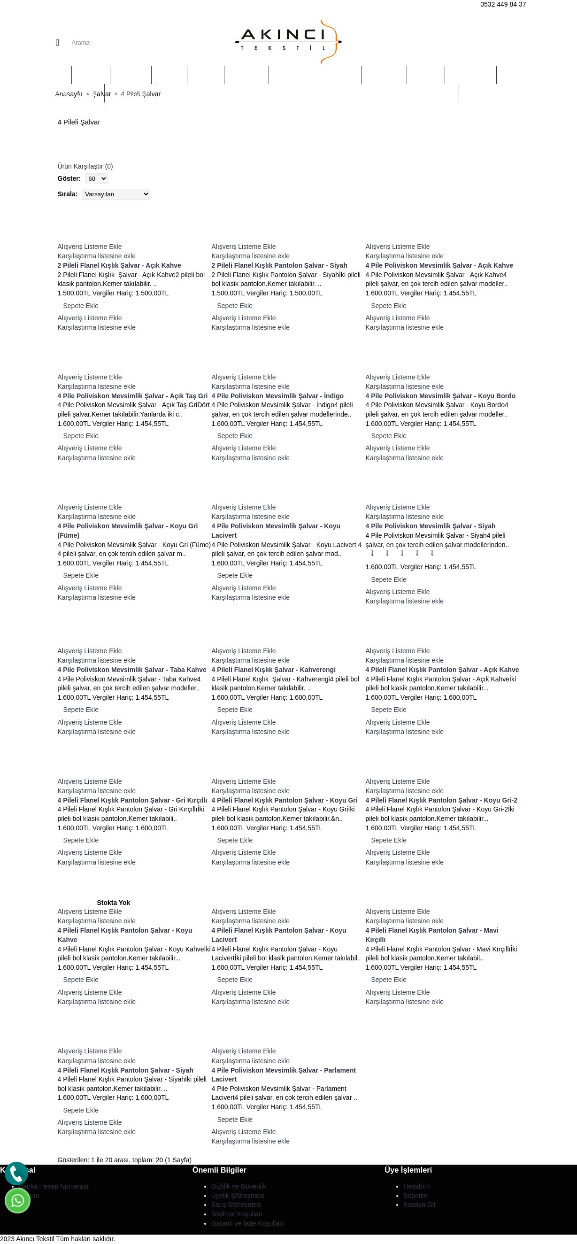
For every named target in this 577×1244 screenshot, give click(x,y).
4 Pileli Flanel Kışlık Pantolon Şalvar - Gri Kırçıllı (133, 800)
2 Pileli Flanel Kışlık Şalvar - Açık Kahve (119, 265)
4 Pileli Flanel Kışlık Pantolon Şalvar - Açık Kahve (442, 669)
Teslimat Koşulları (237, 1214)
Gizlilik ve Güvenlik (238, 1186)
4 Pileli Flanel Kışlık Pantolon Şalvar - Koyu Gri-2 (442, 800)
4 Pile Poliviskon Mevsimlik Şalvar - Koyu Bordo (441, 396)
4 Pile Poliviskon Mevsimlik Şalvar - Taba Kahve (132, 669)
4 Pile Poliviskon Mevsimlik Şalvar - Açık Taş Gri (133, 396)
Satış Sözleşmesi (236, 1204)
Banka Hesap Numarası (54, 1186)
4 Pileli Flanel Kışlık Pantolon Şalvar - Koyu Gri (285, 800)
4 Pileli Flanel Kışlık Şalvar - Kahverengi (274, 669)
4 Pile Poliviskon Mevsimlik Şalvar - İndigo (278, 396)
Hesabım (416, 1186)
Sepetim (415, 1195)
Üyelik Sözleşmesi (238, 1195)
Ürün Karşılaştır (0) (85, 166)
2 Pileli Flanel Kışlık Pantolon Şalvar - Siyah (279, 265)
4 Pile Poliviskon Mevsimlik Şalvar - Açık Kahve (440, 265)
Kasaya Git (419, 1204)
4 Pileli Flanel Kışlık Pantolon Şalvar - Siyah (125, 1070)
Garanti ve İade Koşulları (247, 1223)
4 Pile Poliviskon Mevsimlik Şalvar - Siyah (431, 526)
